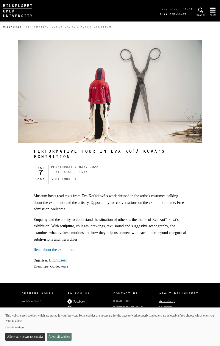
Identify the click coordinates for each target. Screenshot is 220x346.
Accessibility (167, 301)
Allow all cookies (59, 336)
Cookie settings (14, 327)
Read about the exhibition (53, 250)
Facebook (76, 301)
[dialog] (110, 327)
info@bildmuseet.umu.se (128, 307)
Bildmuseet (12, 27)
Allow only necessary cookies (25, 336)
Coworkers (165, 307)
